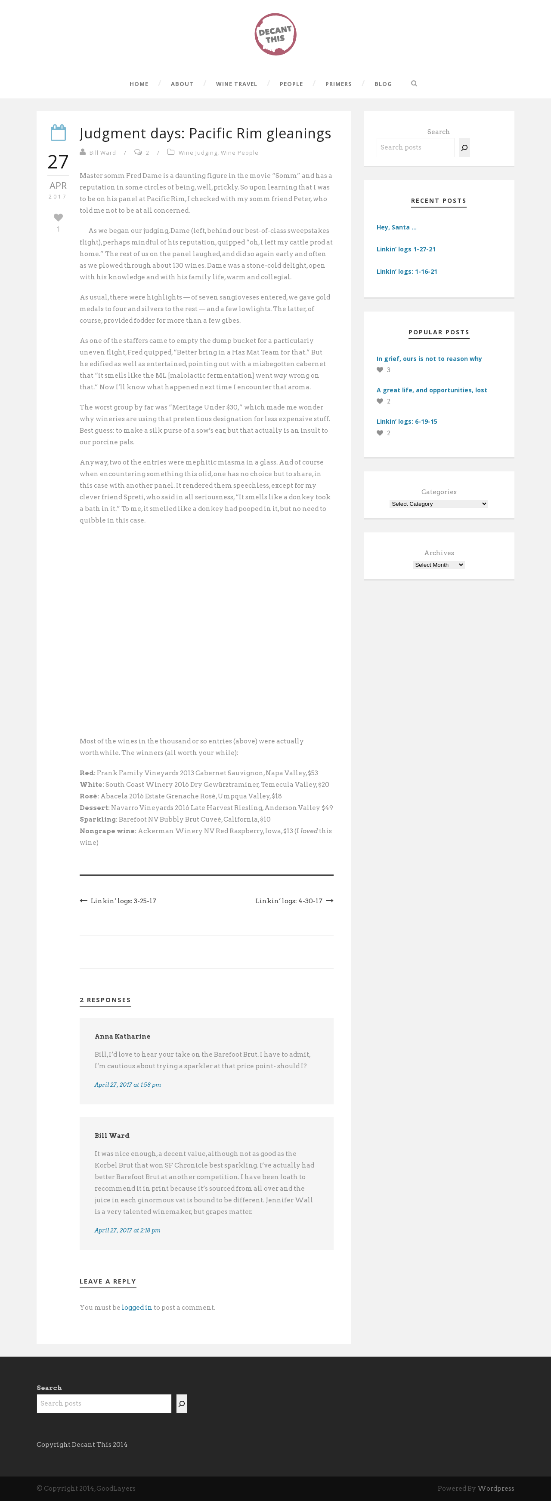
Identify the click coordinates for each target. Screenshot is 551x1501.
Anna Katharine (123, 1036)
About (182, 84)
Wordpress (495, 1488)
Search (438, 132)
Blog (383, 84)
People (291, 84)
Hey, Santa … (397, 227)
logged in (137, 1307)
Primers (338, 84)
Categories (439, 492)
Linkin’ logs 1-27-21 (406, 249)
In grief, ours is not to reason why (429, 359)
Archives (439, 553)
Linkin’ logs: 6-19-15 (407, 421)
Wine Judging (198, 152)
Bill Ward (103, 152)
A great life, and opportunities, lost (432, 390)
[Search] (464, 147)
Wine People (240, 152)
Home (139, 84)
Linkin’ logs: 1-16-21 (407, 271)
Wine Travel (236, 84)
